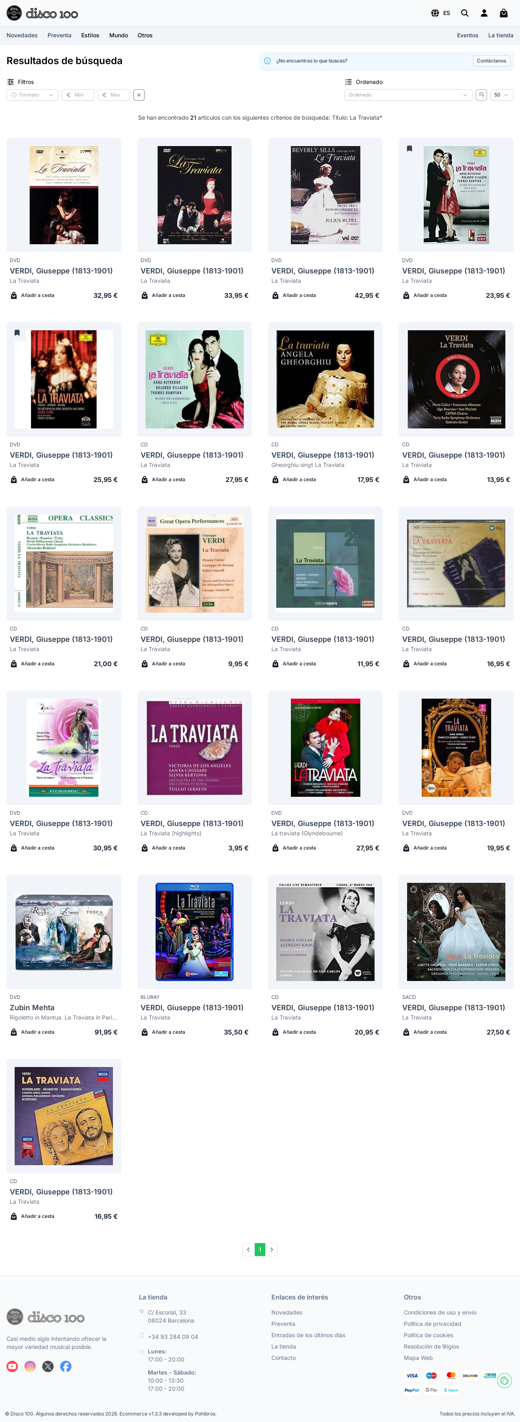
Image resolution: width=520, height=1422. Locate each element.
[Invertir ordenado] (481, 95)
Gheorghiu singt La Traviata (307, 464)
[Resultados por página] (502, 95)
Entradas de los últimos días (308, 1335)
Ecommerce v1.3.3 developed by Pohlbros (167, 1414)
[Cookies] (504, 1380)
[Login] (484, 13)
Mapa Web (418, 1357)
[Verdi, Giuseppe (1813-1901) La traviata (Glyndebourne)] (325, 748)
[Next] (271, 1249)
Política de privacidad (433, 1323)
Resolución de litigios (431, 1346)
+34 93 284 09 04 (173, 1336)
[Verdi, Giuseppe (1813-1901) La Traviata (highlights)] (194, 748)
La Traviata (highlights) (171, 833)
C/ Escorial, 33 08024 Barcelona (171, 1316)
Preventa (60, 35)
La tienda (501, 35)
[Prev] (248, 1249)
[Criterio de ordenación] (408, 95)
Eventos (468, 35)
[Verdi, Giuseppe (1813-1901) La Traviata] (63, 195)
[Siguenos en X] (48, 1366)
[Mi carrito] (504, 13)
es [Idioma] (440, 13)
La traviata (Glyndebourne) (307, 833)
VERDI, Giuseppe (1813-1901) (61, 271)
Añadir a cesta (32, 295)
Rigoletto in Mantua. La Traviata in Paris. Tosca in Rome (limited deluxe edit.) (64, 1017)
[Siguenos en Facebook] (66, 1366)
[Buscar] (464, 13)
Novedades (22, 35)
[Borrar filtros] (139, 95)
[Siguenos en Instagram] (30, 1366)
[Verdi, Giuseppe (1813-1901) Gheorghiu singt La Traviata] (325, 379)
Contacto (283, 1357)
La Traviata (24, 280)
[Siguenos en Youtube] (12, 1366)
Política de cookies (428, 1335)
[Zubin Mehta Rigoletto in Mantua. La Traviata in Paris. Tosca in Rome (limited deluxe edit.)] (63, 932)
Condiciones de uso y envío (440, 1312)
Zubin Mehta (32, 1007)
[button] (440, 13)
